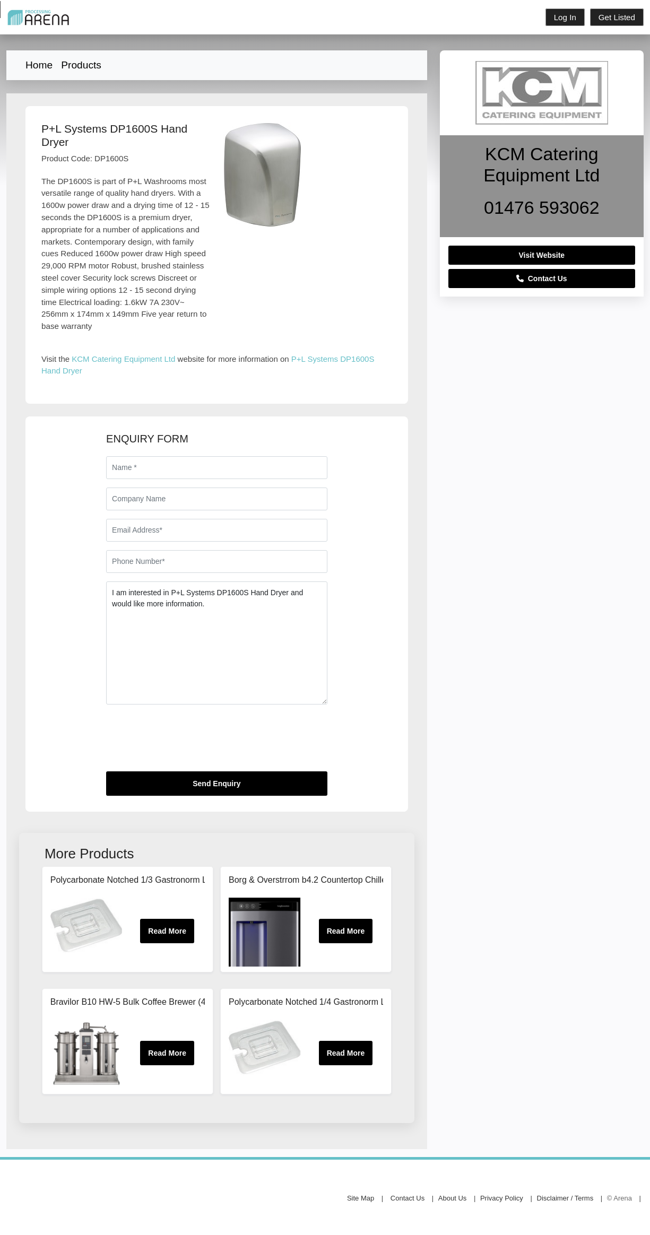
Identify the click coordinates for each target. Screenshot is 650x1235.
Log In (565, 17)
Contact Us (541, 278)
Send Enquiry (216, 783)
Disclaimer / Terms (565, 1198)
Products (81, 65)
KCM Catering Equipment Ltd (123, 358)
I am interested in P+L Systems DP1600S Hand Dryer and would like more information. (216, 643)
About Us (452, 1198)
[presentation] (186, 742)
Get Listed (617, 17)
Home (39, 65)
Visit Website (542, 255)
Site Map (360, 1198)
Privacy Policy (501, 1198)
